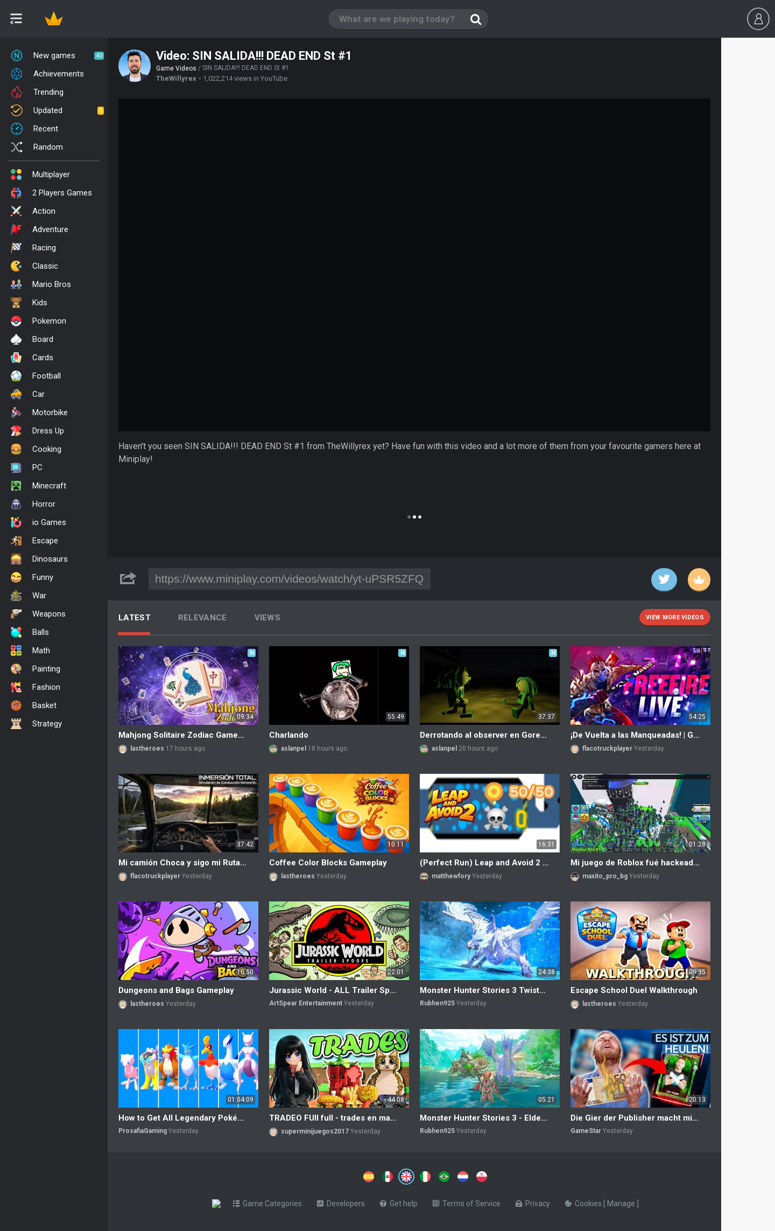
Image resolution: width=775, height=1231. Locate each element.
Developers (343, 1201)
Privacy (535, 1201)
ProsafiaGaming (142, 1131)
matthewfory (451, 876)
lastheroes (147, 748)
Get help (401, 1201)
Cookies (586, 1201)
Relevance (202, 618)
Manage (624, 1201)
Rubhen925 (437, 1003)
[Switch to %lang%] (308, 1176)
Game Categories (269, 1201)
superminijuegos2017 (315, 1131)
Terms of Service (469, 1201)
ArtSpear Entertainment (305, 1003)
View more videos (675, 617)
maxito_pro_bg (605, 876)
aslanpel (293, 748)
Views (268, 618)
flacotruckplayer (607, 748)
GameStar (585, 1131)
